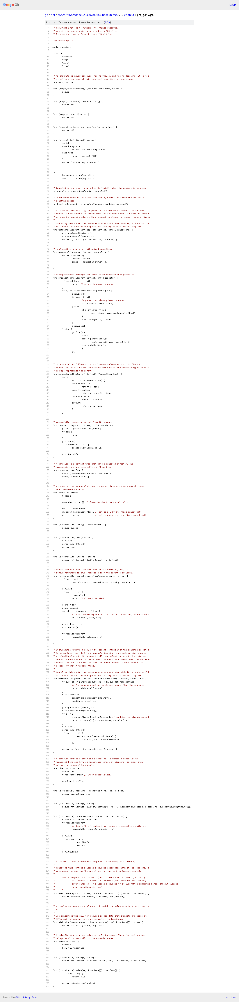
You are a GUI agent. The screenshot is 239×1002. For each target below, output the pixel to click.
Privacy (26, 997)
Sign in (233, 4)
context (129, 15)
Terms (35, 997)
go (46, 15)
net (53, 15)
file (107, 22)
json (233, 997)
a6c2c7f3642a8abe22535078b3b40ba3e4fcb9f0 (88, 15)
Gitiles (18, 997)
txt (226, 997)
